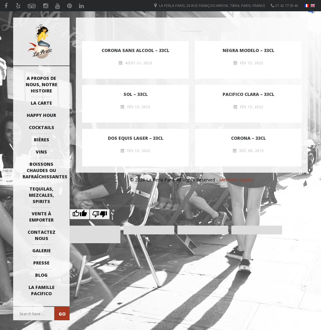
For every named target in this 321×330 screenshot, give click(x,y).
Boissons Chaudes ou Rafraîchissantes (43, 170)
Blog (41, 275)
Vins (41, 152)
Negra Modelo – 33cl (248, 50)
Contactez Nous (41, 235)
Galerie (41, 251)
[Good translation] (80, 214)
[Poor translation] (100, 214)
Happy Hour (41, 115)
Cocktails (41, 127)
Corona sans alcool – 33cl (135, 50)
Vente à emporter (41, 217)
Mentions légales (236, 180)
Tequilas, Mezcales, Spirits (41, 195)
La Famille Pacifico (42, 290)
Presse (41, 263)
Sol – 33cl (136, 94)
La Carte (41, 103)
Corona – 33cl (248, 138)
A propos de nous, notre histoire (41, 84)
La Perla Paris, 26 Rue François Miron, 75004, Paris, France (212, 5)
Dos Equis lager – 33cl (135, 138)
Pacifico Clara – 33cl (248, 94)
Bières (41, 140)
